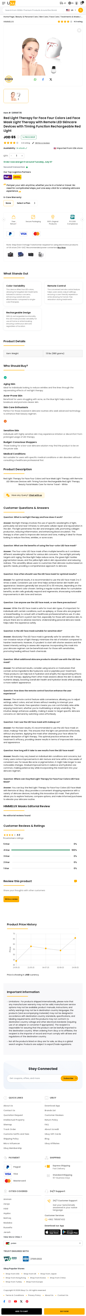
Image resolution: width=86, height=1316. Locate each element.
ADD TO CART (21, 1311)
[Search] (80, 10)
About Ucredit (52, 1129)
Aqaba (6, 1213)
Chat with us (35, 495)
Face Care (54, 16)
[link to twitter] (51, 79)
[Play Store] (70, 1232)
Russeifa (7, 1227)
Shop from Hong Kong (16, 1277)
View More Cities (12, 1237)
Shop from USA (12, 1273)
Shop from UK (30, 1273)
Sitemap (7, 1124)
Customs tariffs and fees (16, 1134)
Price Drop (28, 137)
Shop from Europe (34, 1281)
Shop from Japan (48, 1273)
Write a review (11, 899)
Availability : (9, 148)
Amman (7, 1199)
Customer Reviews (54, 1115)
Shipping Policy (11, 1138)
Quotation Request (13, 1115)
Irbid (5, 1208)
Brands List (50, 1110)
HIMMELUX (8, 21)
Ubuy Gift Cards (53, 1134)
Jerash (6, 1232)
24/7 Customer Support (65, 1200)
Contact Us (9, 1110)
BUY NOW (64, 1311)
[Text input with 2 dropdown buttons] (33, 10)
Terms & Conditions (15, 1295)
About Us (8, 1105)
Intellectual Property (13, 1119)
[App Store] (53, 1232)
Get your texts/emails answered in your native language (65, 1207)
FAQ (47, 1124)
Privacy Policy (34, 1295)
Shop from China (57, 1277)
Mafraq (7, 1218)
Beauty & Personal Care (27, 16)
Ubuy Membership (12, 1148)
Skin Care (43, 16)
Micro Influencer (11, 1143)
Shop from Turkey (14, 1281)
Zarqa (6, 1204)
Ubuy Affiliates (52, 1143)
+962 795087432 (56, 1219)
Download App (52, 1105)
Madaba (7, 1222)
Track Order (9, 1129)
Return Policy (51, 1119)
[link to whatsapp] (35, 79)
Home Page (8, 16)
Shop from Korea (38, 1277)
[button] (63, 3)
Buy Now (62, 247)
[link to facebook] (43, 79)
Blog (47, 1138)
